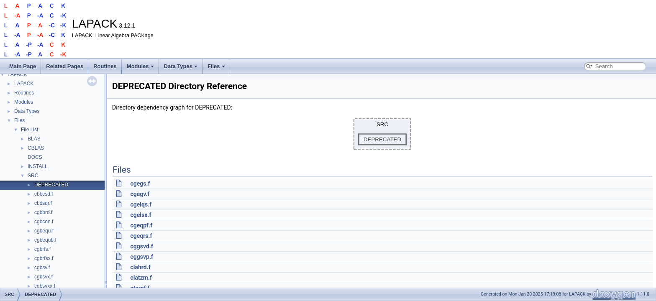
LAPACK (17, 74)
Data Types (180, 66)
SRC (33, 176)
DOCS (35, 157)
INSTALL (38, 166)
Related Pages (64, 66)
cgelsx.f (140, 215)
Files (216, 66)
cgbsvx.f (43, 277)
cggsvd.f (141, 246)
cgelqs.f (140, 204)
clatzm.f (141, 277)
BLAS (34, 139)
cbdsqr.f (43, 203)
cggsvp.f (141, 256)
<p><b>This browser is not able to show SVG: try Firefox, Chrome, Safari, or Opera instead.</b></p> (382, 134)
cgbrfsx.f (43, 258)
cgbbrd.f (43, 212)
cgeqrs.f (141, 235)
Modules (140, 66)
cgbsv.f (42, 267)
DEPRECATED (51, 185)
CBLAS (36, 148)
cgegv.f (139, 194)
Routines (105, 66)
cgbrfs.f (42, 249)
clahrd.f (140, 267)
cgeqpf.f (141, 225)
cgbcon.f (43, 221)
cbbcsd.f (43, 194)
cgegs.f (140, 183)
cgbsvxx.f (44, 286)
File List (29, 130)
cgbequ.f (44, 231)
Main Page (22, 66)
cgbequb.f (45, 240)
